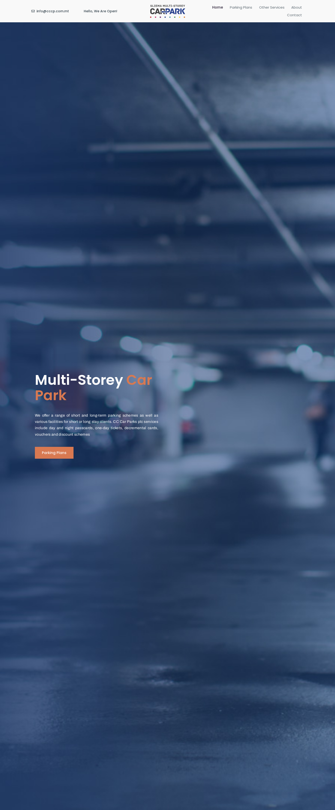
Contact (297, 10)
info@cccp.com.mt (53, 10)
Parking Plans (231, 10)
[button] (54, 453)
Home (212, 10)
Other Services (259, 10)
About (280, 10)
